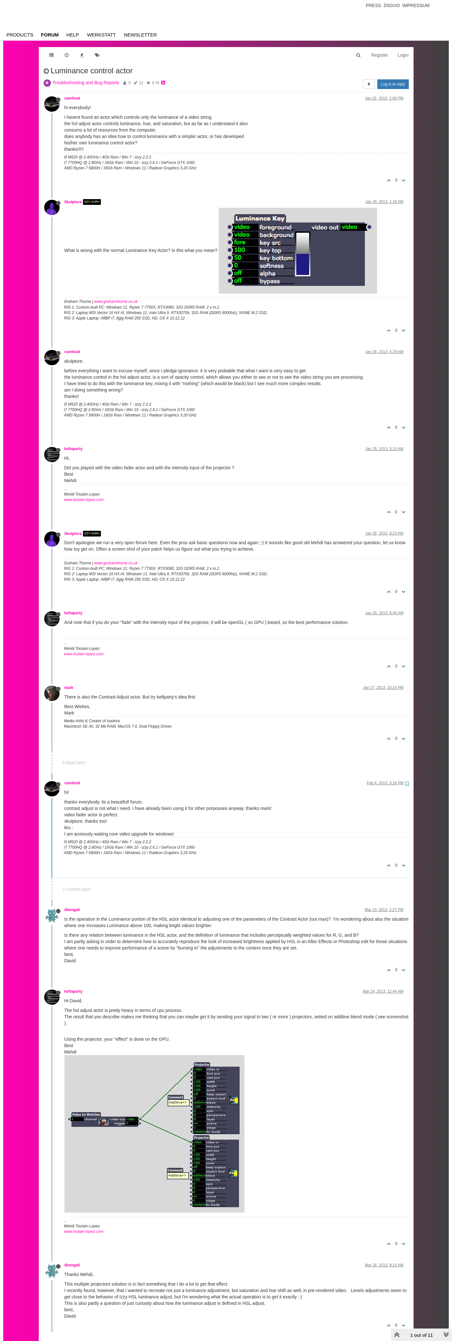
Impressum (416, 5)
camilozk (72, 98)
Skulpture (73, 202)
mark (68, 687)
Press (373, 5)
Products (19, 34)
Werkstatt (101, 34)
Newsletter (140, 34)
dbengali (72, 910)
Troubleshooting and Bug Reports (86, 82)
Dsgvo (392, 5)
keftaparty (73, 449)
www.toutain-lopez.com (83, 499)
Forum (50, 34)
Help (72, 34)
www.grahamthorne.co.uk (115, 301)
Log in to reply (393, 84)
